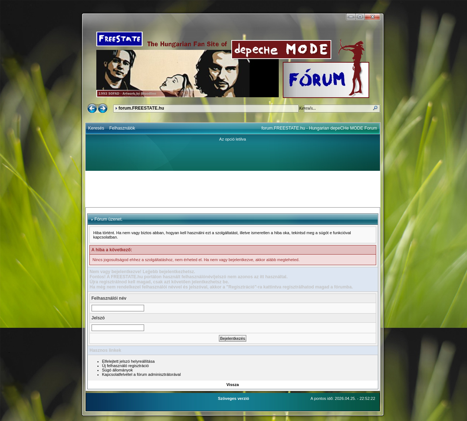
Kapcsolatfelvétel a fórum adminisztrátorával (141, 374)
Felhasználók (122, 128)
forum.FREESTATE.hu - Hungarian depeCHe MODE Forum (319, 128)
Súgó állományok (117, 370)
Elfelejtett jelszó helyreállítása (128, 361)
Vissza (232, 384)
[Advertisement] (233, 189)
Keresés (96, 128)
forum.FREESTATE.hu (141, 108)
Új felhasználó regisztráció (125, 365)
